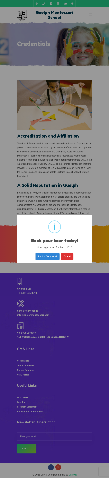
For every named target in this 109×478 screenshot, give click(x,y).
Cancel (67, 256)
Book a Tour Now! (47, 256)
